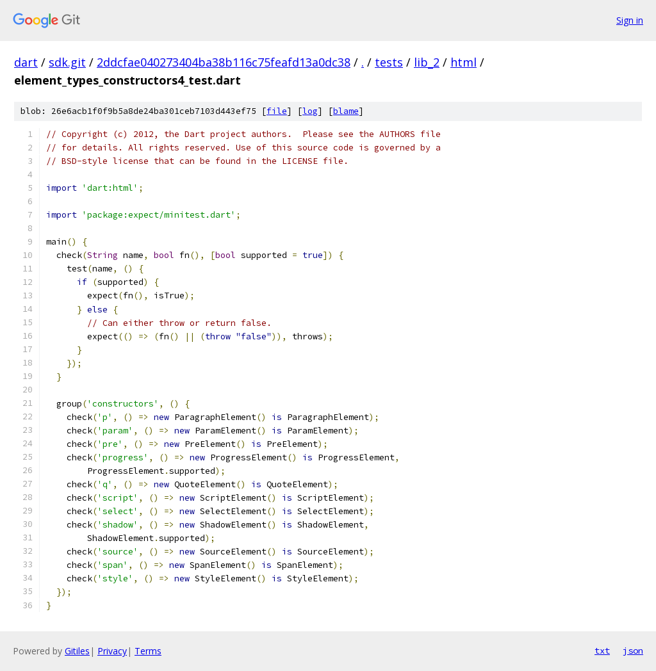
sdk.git (67, 62)
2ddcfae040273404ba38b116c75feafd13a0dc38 (223, 62)
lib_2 (426, 62)
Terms (148, 651)
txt (602, 650)
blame (346, 111)
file (276, 111)
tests (389, 62)
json (633, 650)
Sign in (629, 20)
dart (26, 62)
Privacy (112, 651)
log (310, 111)
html (463, 62)
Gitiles (77, 651)
